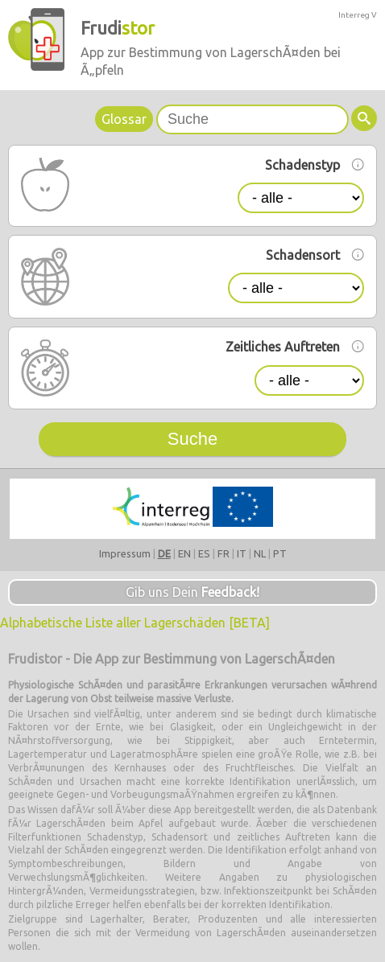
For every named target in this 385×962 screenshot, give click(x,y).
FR (223, 553)
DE (164, 553)
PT (280, 553)
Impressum (125, 553)
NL (260, 553)
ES (204, 553)
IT (241, 553)
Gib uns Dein (192, 592)
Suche (192, 439)
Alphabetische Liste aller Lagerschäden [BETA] (135, 622)
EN (184, 553)
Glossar (124, 119)
